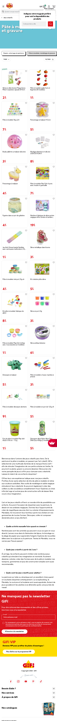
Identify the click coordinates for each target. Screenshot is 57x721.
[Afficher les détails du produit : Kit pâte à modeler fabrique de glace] (15, 301)
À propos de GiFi (10, 697)
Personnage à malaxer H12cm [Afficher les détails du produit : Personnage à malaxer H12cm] (40, 120)
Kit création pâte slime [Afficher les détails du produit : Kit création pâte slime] (38, 279)
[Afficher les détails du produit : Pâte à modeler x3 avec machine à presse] (42, 364)
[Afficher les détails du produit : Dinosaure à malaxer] (15, 364)
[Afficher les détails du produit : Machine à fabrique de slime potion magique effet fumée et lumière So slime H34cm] (42, 205)
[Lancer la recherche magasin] (50, 24)
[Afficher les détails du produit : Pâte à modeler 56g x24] (15, 109)
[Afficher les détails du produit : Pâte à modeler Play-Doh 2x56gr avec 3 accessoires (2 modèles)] (15, 333)
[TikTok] (41, 681)
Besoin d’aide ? (9, 688)
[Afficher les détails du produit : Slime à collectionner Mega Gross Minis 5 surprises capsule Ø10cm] (15, 78)
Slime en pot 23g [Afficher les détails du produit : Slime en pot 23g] (36, 311)
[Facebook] (11, 681)
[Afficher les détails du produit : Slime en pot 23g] (42, 301)
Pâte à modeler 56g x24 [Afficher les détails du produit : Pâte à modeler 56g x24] (11, 120)
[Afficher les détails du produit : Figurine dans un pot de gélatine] (15, 205)
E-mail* (5, 614)
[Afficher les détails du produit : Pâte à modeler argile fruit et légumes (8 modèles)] (42, 78)
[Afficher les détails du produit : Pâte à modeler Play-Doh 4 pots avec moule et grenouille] (42, 173)
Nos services (8, 693)
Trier (5, 59)
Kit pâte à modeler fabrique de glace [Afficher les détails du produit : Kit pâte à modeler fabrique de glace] (13, 312)
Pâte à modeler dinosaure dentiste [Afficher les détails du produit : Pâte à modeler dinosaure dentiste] (15, 407)
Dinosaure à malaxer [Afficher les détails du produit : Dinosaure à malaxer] (9, 375)
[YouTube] (26, 681)
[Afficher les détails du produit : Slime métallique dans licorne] (42, 237)
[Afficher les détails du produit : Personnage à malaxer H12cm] (42, 109)
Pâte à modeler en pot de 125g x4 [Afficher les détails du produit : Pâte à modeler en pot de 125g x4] (42, 407)
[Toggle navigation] (3, 6)
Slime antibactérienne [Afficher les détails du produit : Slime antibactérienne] (37, 343)
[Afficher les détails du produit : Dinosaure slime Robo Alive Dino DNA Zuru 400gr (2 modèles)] (42, 428)
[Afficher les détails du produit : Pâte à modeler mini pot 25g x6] (15, 269)
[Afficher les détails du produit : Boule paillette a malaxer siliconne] (15, 141)
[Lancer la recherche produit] (3, 11)
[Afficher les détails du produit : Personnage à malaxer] (15, 173)
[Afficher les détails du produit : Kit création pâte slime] (42, 269)
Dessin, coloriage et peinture (13, 53)
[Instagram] (18, 681)
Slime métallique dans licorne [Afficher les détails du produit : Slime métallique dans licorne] (40, 247)
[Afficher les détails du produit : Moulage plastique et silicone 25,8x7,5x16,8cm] (42, 141)
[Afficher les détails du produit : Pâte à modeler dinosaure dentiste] (15, 396)
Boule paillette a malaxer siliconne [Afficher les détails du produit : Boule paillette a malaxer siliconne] (14, 152)
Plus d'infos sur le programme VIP (18, 652)
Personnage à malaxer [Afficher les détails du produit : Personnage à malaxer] (10, 184)
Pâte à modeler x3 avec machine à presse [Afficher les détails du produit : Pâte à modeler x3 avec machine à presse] (42, 376)
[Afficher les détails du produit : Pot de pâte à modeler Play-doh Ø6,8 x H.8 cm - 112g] (15, 428)
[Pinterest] (33, 681)
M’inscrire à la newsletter (14, 632)
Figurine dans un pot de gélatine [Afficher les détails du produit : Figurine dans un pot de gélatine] (13, 216)
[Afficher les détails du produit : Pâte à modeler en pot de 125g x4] (42, 396)
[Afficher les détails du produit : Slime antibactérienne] (42, 333)
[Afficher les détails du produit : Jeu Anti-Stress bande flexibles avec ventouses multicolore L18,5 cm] (15, 237)
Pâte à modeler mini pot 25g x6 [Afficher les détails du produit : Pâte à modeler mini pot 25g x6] (13, 279)
